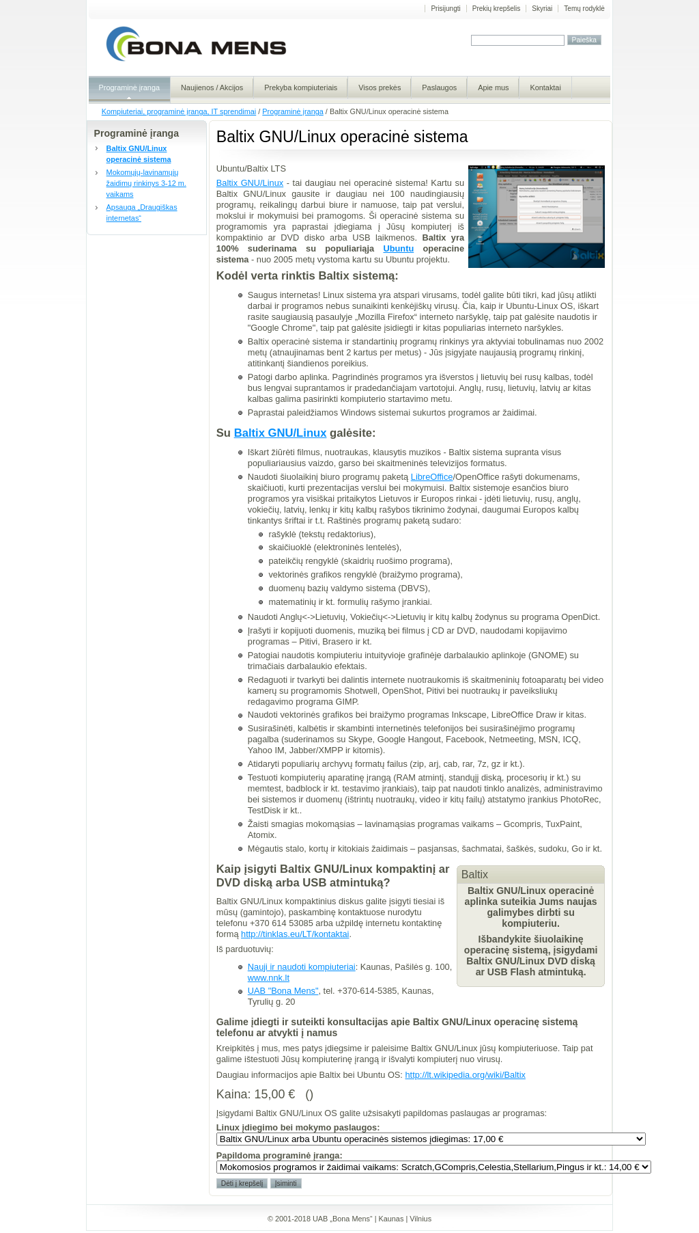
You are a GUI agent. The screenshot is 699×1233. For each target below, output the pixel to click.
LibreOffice (432, 477)
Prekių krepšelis (496, 8)
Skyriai (542, 8)
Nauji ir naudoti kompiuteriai (302, 967)
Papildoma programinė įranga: (279, 1155)
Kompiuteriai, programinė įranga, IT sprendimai (179, 111)
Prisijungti (445, 8)
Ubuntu (398, 248)
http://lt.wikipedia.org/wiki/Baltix (465, 1075)
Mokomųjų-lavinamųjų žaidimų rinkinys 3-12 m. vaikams (146, 183)
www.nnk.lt (268, 978)
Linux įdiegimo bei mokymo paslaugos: (298, 1127)
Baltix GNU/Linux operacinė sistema (138, 153)
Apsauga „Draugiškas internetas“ (141, 212)
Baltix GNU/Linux (249, 183)
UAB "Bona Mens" (283, 991)
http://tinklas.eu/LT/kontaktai (295, 934)
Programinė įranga (292, 111)
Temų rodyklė (584, 8)
